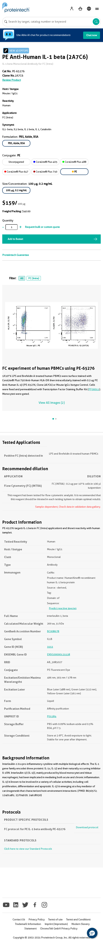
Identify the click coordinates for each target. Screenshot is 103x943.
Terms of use (55, 919)
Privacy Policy (36, 919)
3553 (50, 646)
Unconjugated (16, 161)
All (21, 278)
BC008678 (53, 631)
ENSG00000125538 (58, 654)
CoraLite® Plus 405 (45, 161)
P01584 (51, 716)
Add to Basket (15, 238)
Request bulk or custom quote (42, 226)
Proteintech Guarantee (15, 254)
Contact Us (19, 919)
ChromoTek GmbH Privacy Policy (58, 928)
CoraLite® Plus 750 (45, 171)
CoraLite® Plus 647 (16, 171)
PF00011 (94, 389)
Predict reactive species (62, 608)
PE (74, 171)
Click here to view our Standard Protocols (28, 848)
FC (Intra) (33, 278)
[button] (92, 933)
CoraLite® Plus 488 (74, 161)
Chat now (91, 35)
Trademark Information (28, 924)
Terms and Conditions (78, 919)
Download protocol (87, 827)
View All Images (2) (52, 403)
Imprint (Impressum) (56, 924)
